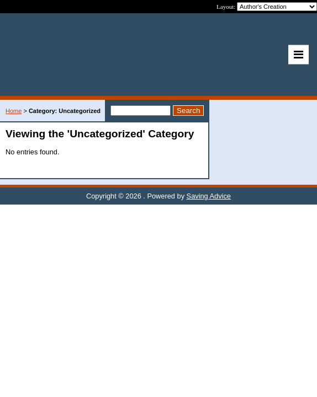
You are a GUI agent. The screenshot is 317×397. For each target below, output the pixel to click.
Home (14, 111)
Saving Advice (209, 196)
